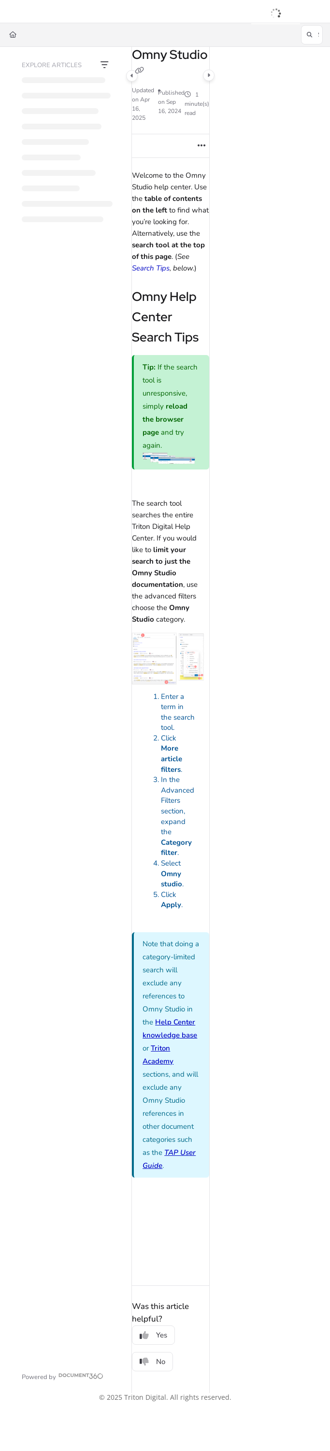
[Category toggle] (132, 76)
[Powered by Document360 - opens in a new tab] (62, 1376)
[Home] (12, 35)
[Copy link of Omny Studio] (139, 71)
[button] (312, 34)
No (152, 1361)
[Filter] (104, 65)
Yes (153, 1335)
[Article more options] (201, 146)
